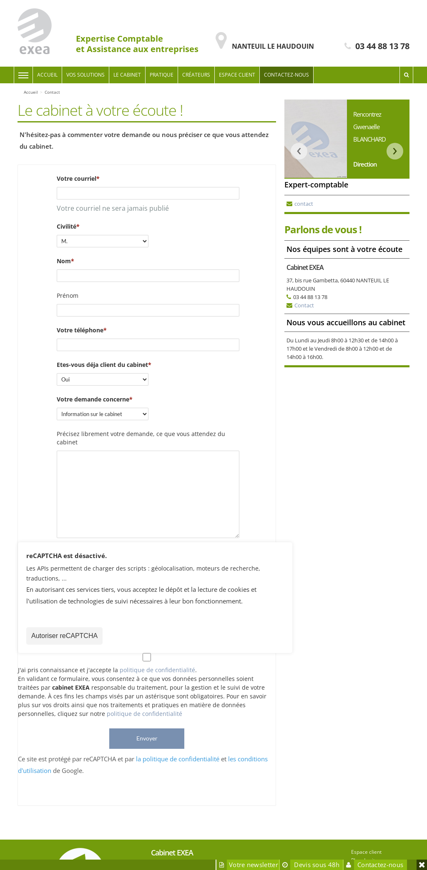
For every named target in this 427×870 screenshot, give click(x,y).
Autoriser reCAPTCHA (64, 635)
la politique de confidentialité (177, 759)
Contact (304, 305)
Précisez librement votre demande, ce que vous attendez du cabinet (141, 438)
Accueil (47, 74)
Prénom (67, 295)
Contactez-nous (286, 74)
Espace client (237, 74)
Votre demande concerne (93, 399)
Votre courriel (76, 178)
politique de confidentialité (157, 670)
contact (303, 203)
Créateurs (196, 74)
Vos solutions (85, 74)
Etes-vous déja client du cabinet (102, 365)
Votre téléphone (80, 330)
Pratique (161, 74)
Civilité (66, 226)
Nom (64, 261)
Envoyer (147, 738)
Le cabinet (127, 74)
